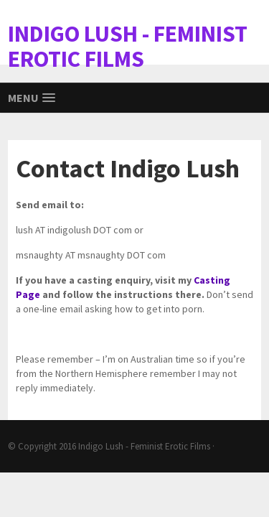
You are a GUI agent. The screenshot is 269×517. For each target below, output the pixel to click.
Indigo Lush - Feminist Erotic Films (144, 446)
